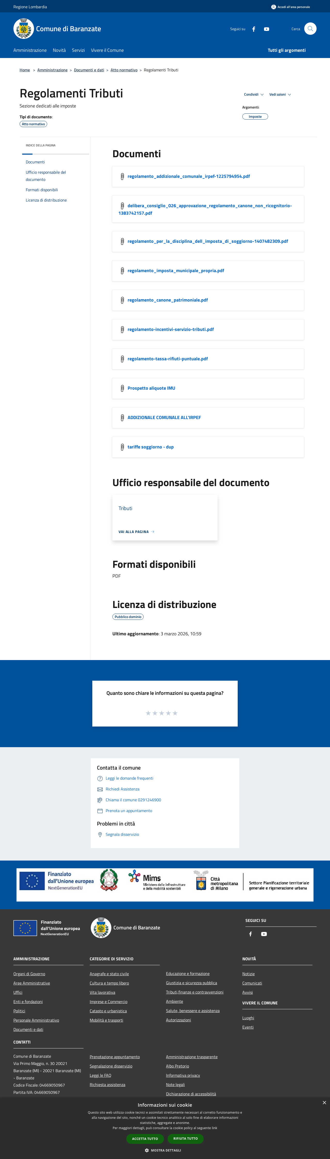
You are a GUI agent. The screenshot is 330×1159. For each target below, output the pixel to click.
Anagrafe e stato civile (109, 974)
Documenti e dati (89, 70)
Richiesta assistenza (107, 1084)
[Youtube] (264, 28)
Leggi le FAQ (100, 1075)
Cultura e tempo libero (109, 983)
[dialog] (165, 1128)
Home (25, 70)
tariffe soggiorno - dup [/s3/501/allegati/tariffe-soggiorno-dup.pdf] (151, 446)
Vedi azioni (281, 94)
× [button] (324, 1103)
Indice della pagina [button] (40, 145)
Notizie (248, 974)
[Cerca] (310, 28)
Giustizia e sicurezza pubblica (191, 983)
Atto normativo (124, 70)
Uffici (17, 992)
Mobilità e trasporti (106, 1020)
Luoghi (248, 1018)
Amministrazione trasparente (192, 1057)
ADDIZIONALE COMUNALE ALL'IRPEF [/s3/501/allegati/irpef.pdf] (164, 417)
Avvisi (247, 992)
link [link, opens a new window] (214, 1128)
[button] (165, 1150)
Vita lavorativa (102, 992)
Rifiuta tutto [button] (186, 1138)
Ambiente (174, 1001)
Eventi (248, 1027)
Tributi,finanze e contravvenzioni (195, 992)
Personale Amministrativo (36, 1020)
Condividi (254, 94)
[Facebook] (251, 28)
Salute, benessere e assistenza (193, 1010)
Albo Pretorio (177, 1066)
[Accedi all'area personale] (291, 7)
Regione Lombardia (30, 7)
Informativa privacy (183, 1075)
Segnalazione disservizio (111, 1066)
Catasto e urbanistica (108, 1011)
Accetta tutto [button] (145, 1139)
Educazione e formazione (188, 973)
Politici (19, 1011)
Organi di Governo (29, 974)
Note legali (175, 1084)
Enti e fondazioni (28, 1001)
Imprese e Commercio (108, 1001)
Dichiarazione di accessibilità (191, 1094)
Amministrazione (52, 70)
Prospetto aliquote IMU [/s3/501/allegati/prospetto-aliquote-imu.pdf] (151, 388)
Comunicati (252, 983)
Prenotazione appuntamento (115, 1057)
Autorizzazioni (178, 1020)
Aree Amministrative (31, 983)
